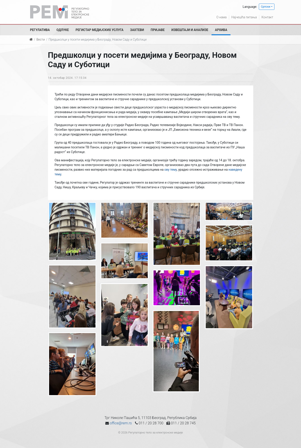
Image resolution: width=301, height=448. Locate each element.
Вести (40, 39)
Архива (221, 30)
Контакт (267, 17)
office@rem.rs (121, 423)
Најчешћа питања (244, 17)
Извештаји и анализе (189, 30)
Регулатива (40, 30)
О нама (221, 17)
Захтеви (137, 30)
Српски (265, 6)
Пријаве (158, 30)
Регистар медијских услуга (99, 30)
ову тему (170, 169)
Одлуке (62, 30)
